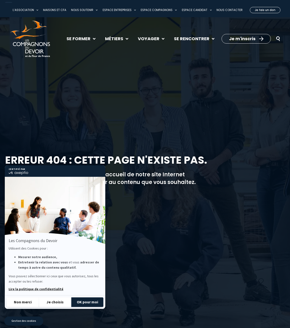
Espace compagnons (159, 10)
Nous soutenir (84, 10)
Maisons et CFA (54, 10)
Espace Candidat (197, 10)
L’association (25, 10)
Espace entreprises (119, 10)
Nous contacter (230, 10)
